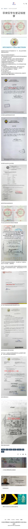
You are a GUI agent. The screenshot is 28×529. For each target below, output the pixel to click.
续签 (3, 451)
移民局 (14, 449)
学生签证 (19, 449)
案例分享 (5, 8)
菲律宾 (3, 449)
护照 (10, 449)
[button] (1, 3)
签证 (7, 449)
